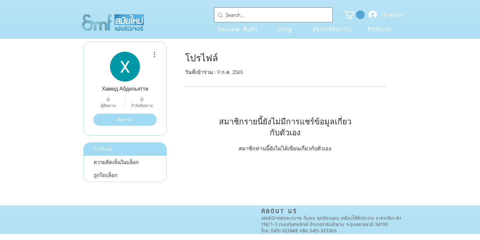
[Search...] (272, 15)
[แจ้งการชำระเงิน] (332, 29)
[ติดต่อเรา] (379, 29)
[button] (354, 14)
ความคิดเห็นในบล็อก (116, 162)
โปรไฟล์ (103, 149)
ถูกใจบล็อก (105, 175)
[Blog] (285, 29)
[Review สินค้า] (237, 29)
